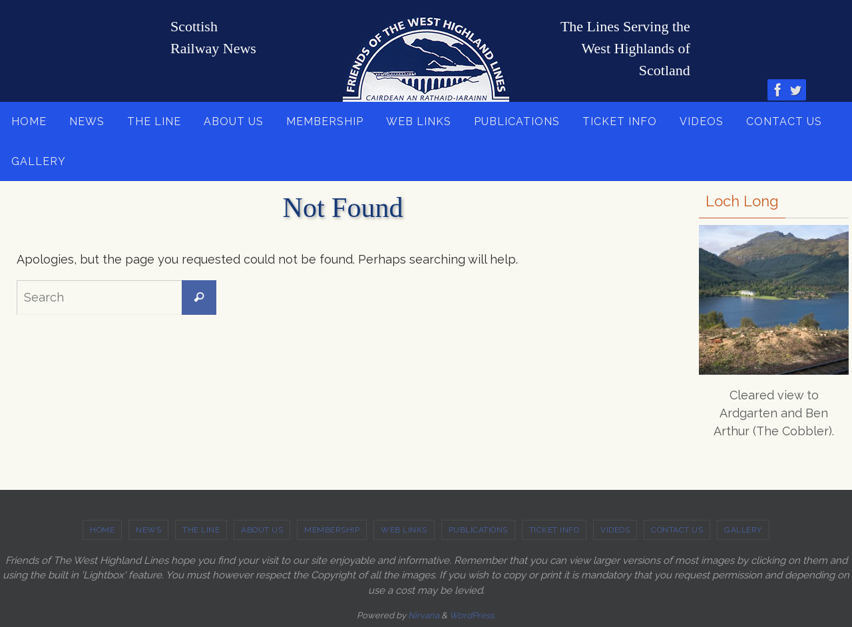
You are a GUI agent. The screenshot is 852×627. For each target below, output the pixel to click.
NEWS (148, 529)
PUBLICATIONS (478, 529)
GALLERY (743, 529)
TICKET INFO (554, 529)
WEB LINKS (404, 529)
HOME (102, 529)
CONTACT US (677, 529)
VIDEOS (615, 529)
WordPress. (472, 615)
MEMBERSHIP (331, 529)
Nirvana (423, 615)
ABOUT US (262, 529)
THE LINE (201, 529)
